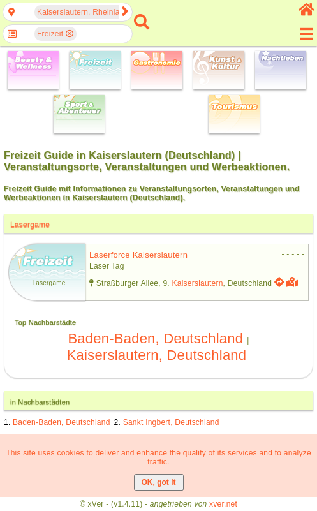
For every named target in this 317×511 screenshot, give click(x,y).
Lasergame (30, 224)
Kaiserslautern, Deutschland (157, 355)
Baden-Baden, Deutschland (155, 338)
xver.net (223, 504)
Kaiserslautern (197, 283)
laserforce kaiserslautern (138, 255)
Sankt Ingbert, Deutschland (171, 422)
